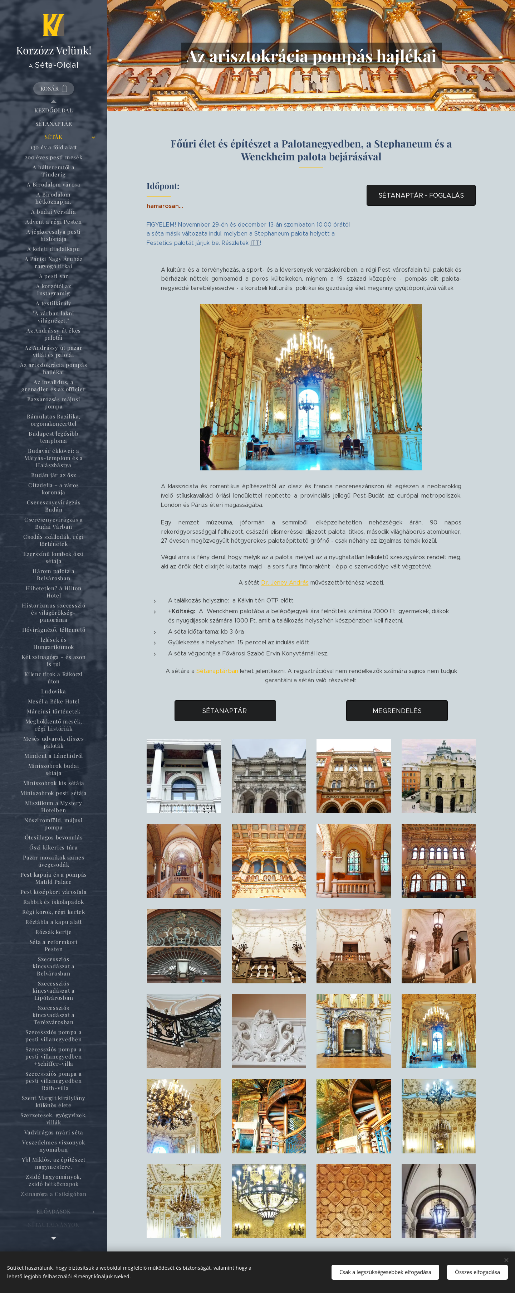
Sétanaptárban (217, 671)
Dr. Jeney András (285, 582)
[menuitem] (53, 110)
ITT (255, 242)
